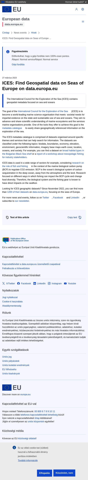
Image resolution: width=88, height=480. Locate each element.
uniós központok (36, 421)
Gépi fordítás (18, 64)
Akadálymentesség (11, 306)
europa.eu (25, 394)
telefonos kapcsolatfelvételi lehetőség (39, 415)
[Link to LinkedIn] (39, 283)
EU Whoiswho (9, 369)
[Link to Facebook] (24, 283)
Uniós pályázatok (10, 361)
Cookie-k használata (12, 301)
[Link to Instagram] (55, 283)
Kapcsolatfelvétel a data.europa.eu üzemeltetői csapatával (31, 264)
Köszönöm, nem (64, 473)
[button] (83, 9)
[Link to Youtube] (70, 283)
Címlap (5, 33)
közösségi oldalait (27, 438)
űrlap (37, 418)
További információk (28, 460)
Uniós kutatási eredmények (15, 365)
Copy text (75, 217)
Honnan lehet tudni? (76, 2)
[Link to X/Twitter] (8, 283)
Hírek (33, 33)
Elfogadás (44, 473)
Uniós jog (7, 357)
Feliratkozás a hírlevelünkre (16, 268)
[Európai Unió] (11, 9)
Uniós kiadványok (11, 373)
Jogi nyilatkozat (10, 297)
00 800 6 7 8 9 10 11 (44, 411)
